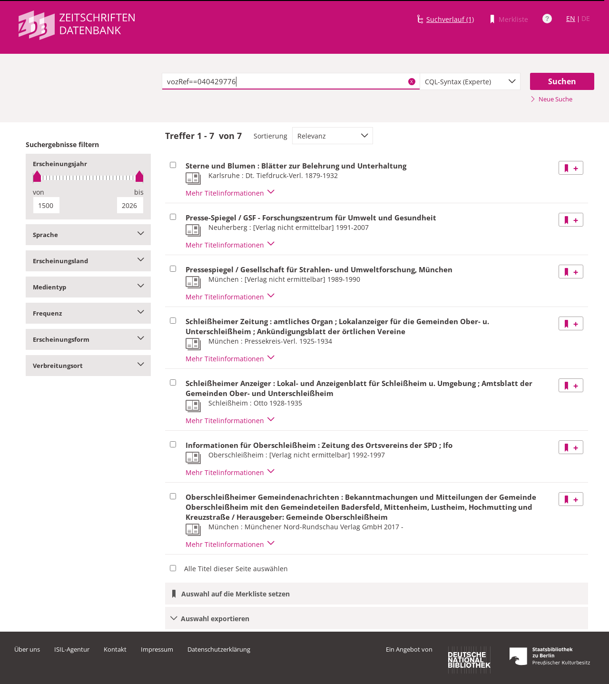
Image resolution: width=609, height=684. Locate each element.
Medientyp (88, 287)
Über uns (27, 649)
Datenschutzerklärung (218, 649)
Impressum (157, 649)
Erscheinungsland (88, 261)
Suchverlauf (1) (450, 19)
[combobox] (470, 81)
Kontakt (115, 649)
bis (139, 192)
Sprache (88, 234)
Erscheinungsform (88, 339)
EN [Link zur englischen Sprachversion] (570, 18)
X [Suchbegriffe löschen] (411, 81)
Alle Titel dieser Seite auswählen (236, 568)
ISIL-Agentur (71, 649)
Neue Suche (551, 99)
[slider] (88, 177)
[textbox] (291, 81)
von (38, 192)
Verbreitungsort (88, 365)
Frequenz (88, 313)
